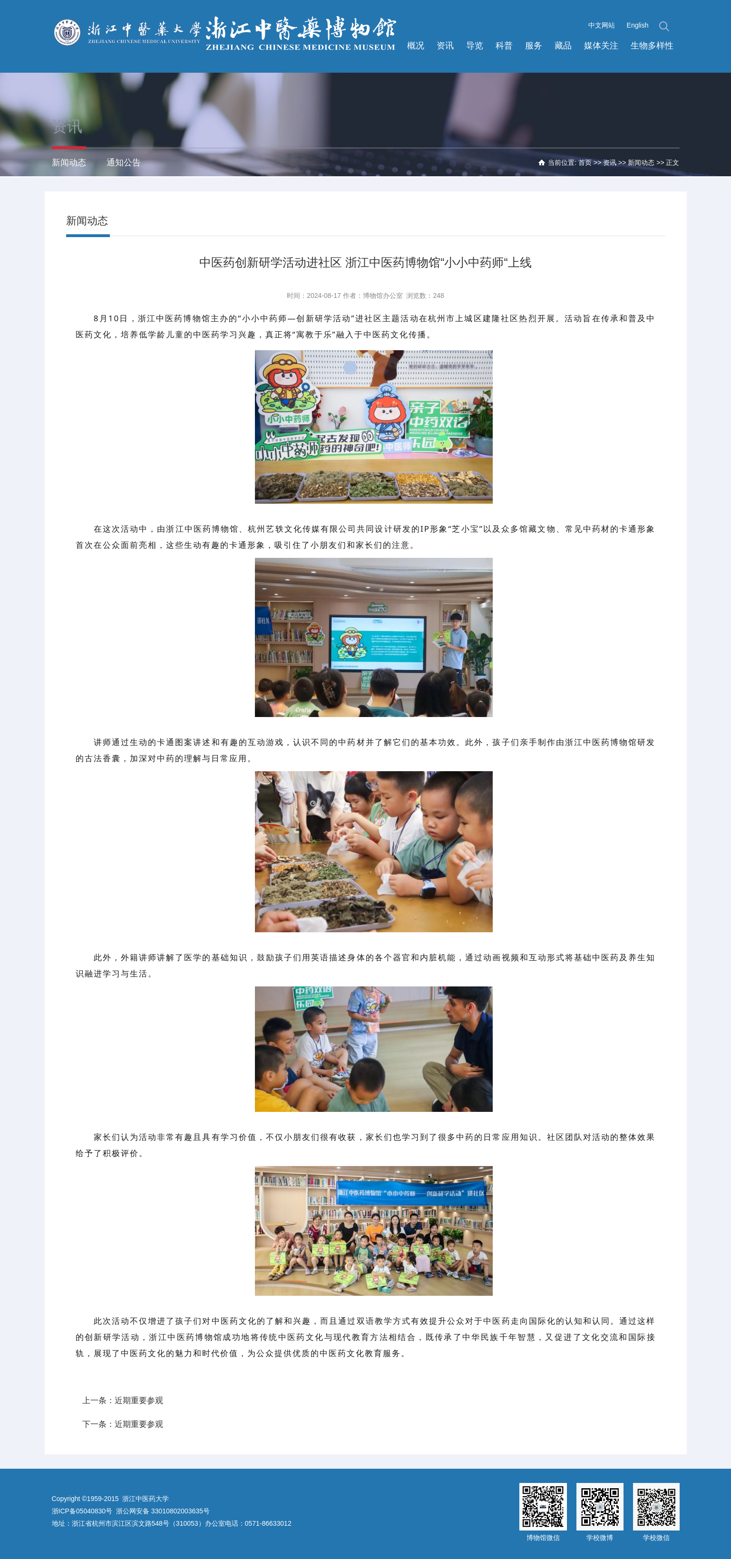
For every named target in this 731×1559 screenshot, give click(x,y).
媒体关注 (601, 45)
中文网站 (601, 25)
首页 (585, 162)
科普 (504, 45)
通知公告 (124, 162)
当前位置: (563, 162)
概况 (415, 45)
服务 (533, 45)
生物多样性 (652, 45)
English (638, 25)
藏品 (563, 45)
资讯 (445, 45)
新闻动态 (69, 162)
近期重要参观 (139, 1400)
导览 (474, 45)
